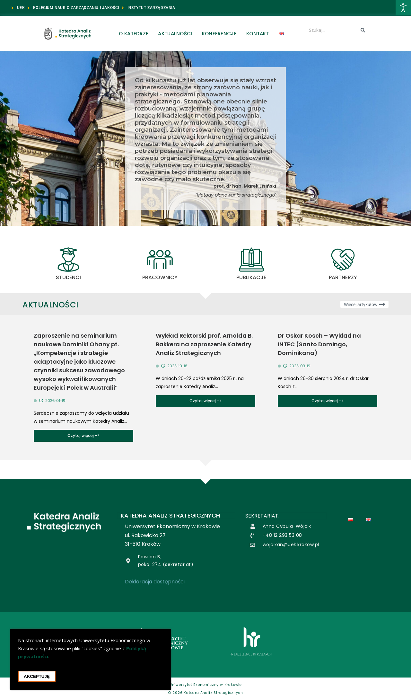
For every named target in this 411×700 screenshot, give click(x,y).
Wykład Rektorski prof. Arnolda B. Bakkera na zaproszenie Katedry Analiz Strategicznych (204, 344)
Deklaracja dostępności (155, 581)
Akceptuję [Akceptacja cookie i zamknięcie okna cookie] (37, 677)
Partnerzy (343, 277)
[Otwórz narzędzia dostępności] (403, 7)
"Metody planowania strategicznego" (236, 195)
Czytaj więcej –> (83, 435)
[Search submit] (363, 30)
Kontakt (257, 33)
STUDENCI (68, 277)
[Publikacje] (251, 259)
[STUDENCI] (68, 259)
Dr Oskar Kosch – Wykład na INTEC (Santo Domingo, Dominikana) (319, 344)
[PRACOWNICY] (160, 259)
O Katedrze (133, 33)
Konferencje (219, 33)
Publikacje (251, 277)
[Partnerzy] (343, 259)
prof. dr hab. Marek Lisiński (245, 186)
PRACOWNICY (160, 277)
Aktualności (175, 33)
